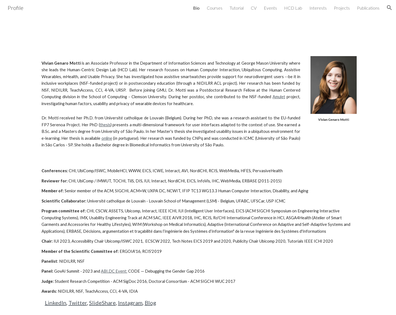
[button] (389, 7)
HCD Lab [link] (293, 7)
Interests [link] (318, 7)
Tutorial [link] (237, 7)
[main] (170, 83)
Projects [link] (342, 7)
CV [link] (254, 7)
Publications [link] (368, 7)
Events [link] (270, 7)
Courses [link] (214, 7)
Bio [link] (196, 7)
